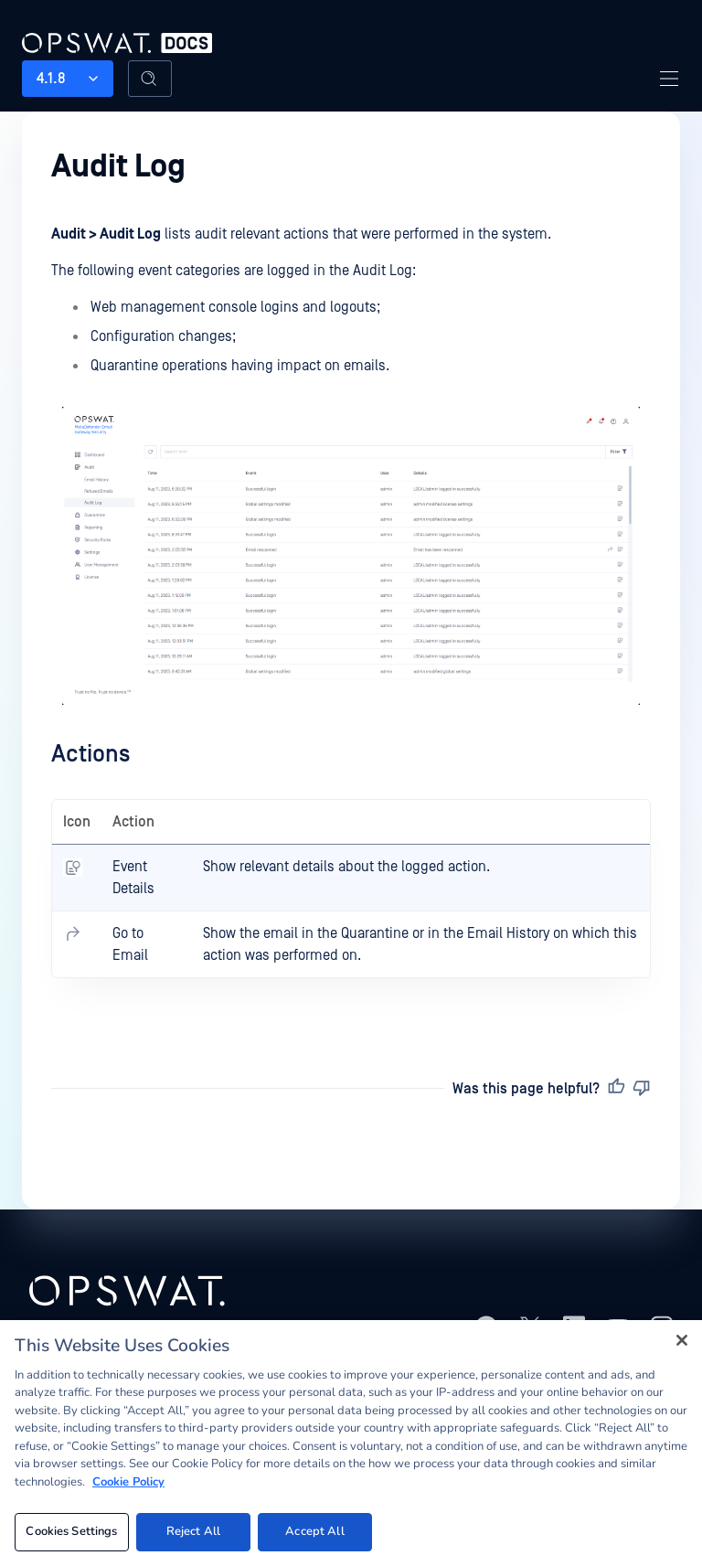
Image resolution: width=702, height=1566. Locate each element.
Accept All (314, 1531)
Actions (90, 754)
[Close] (682, 1340)
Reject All (193, 1531)
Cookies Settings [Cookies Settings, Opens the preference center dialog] (71, 1531)
